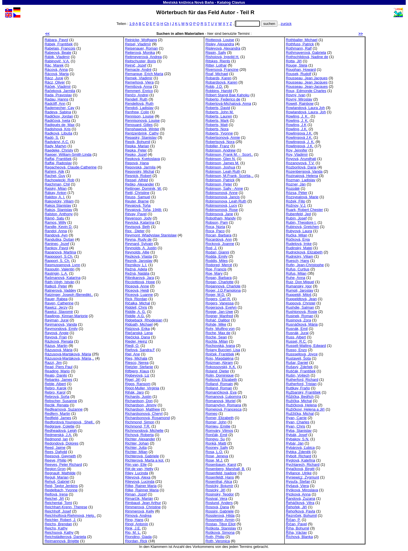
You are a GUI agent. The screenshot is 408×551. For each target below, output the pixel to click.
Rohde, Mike (215, 324)
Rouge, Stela (296, 65)
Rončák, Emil (216, 435)
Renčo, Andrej (136, 95)
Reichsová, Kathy (58, 532)
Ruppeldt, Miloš (298, 294)
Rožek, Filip (295, 201)
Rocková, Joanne (219, 244)
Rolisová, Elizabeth (221, 379)
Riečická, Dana (137, 337)
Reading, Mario (57, 371)
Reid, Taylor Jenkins (61, 486)
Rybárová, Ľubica (300, 447)
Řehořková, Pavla (300, 511)
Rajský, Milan (55, 188)
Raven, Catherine (58, 303)
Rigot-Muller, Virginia (142, 388)
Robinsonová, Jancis (222, 197)
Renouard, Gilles (139, 125)
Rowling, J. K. (297, 120)
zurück (286, 24)
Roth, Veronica (217, 541)
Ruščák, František (301, 371)
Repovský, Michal (139, 171)
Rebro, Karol (54, 392)
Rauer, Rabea (55, 299)
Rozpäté (293, 188)
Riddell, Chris (136, 307)
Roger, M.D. (215, 294)
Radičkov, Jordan (58, 116)
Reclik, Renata (56, 405)
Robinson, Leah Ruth (222, 171)
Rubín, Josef (296, 218)
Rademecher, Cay (59, 108)
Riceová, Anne (137, 286)
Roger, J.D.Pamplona (223, 290)
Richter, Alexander (140, 439)
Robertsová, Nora (220, 142)
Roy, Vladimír (297, 154)
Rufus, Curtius (297, 269)
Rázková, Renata (58, 341)
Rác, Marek (53, 65)
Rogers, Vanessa (219, 303)
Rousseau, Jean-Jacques (307, 86)
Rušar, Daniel (297, 362)
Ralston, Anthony (58, 214)
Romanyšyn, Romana (223, 405)
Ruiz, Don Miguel (300, 282)
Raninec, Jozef (56, 244)
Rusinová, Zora (298, 320)
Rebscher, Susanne (60, 401)
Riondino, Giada (138, 537)
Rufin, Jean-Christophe (305, 265)
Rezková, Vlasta (138, 256)
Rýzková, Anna (298, 494)
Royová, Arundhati (301, 159)
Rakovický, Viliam (58, 201)
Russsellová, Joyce (302, 354)
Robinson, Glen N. (220, 159)
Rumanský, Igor (299, 286)
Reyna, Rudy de (138, 239)
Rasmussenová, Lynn (62, 265)
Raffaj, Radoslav (58, 163)
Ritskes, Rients (217, 61)
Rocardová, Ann (218, 239)
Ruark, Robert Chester (304, 210)
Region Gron (54, 469)
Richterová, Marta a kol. (144, 460)
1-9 (132, 24)
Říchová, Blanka (299, 537)
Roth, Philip (214, 537)
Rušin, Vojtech (298, 375)
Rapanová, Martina (60, 252)
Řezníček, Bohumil (301, 515)
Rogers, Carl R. (218, 299)
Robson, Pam (216, 222)
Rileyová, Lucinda (139, 481)
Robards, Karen (218, 78)
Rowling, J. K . (298, 116)
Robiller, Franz (217, 146)
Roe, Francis (215, 269)
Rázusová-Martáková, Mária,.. (69, 358)
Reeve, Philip (55, 460)
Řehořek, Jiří (296, 507)
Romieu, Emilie (217, 426)
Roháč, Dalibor (217, 320)
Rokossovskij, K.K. (220, 367)
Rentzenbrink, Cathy (142, 133)
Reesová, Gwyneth (60, 456)
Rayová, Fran (55, 337)
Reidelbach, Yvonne (60, 490)
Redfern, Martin (57, 413)
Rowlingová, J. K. (300, 142)
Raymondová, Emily (61, 328)
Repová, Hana (137, 163)
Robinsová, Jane (219, 214)
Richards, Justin (138, 396)
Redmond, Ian (56, 439)
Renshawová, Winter (142, 129)
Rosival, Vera (216, 498)
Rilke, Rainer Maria (140, 486)
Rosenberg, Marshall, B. (225, 469)
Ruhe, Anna (295, 278)
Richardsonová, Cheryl (144, 413)
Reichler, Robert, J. (60, 520)
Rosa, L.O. (214, 452)
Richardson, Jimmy (140, 405)
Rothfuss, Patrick (300, 44)
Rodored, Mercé (218, 265)
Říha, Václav (296, 532)
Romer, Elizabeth (219, 418)
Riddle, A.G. (135, 316)
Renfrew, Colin (137, 112)
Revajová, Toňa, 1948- (143, 210)
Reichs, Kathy (55, 528)
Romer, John (215, 422)
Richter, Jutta (136, 447)
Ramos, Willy (55, 222)
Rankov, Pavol (56, 248)
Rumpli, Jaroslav (299, 290)
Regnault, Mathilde (59, 473)
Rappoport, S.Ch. (58, 256)
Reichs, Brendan (58, 524)
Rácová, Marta (56, 74)
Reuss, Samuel (137, 197)
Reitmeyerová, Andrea (143, 57)
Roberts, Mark (217, 120)
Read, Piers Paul (58, 367)
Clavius (238, 2)
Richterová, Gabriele (142, 456)
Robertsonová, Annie (222, 137)
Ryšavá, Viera (297, 486)
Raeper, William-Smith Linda (67, 154)
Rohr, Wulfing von (220, 328)
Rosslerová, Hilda (220, 515)
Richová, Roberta (139, 435)
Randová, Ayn (55, 235)
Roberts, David (217, 108)
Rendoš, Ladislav (139, 108)
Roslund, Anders (219, 503)
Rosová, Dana (217, 507)
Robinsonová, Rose (221, 210)
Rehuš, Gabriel (56, 481)
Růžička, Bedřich (300, 396)
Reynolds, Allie (137, 252)
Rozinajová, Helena (302, 176)
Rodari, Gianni (217, 252)
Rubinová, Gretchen (302, 227)
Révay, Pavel (135, 214)
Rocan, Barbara (218, 235)
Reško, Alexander (139, 184)
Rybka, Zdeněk (298, 452)
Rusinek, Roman (299, 316)
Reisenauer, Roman (141, 48)
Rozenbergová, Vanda (304, 171)
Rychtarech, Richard (303, 464)
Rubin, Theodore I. (301, 222)
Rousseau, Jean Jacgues (307, 78)
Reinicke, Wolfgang (141, 40)
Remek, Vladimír (138, 78)
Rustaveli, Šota (298, 358)
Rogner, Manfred (219, 316)
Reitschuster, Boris (140, 61)
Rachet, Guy (54, 176)
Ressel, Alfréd (136, 180)
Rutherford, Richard (302, 379)
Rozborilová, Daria (301, 167)
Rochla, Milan (216, 341)
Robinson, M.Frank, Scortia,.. (229, 176)
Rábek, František (58, 44)
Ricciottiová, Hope (140, 282)
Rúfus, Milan (296, 273)
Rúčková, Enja (298, 239)
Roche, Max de (217, 333)
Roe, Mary (213, 273)
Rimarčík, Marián (139, 498)
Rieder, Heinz (136, 341)
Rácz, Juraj (53, 78)
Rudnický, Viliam (299, 256)
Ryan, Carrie (296, 418)
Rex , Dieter (134, 231)
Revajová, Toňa (137, 205)
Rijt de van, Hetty (139, 469)
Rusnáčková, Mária (302, 324)
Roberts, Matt (216, 125)
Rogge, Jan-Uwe (219, 311)
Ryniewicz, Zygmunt (302, 477)
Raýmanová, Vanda (60, 324)
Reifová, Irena (56, 494)
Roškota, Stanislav (220, 528)
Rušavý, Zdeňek (299, 367)
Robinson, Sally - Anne (224, 188)
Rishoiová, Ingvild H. (222, 57)
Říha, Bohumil (297, 528)
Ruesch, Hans (297, 261)
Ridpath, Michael (139, 324)
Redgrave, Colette (59, 426)
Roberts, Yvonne (219, 133)
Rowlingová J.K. (299, 137)
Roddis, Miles (216, 261)
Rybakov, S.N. (297, 439)
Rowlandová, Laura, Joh (306, 112)
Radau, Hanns (56, 99)
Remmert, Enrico (139, 91)
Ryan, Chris (295, 426)
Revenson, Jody (138, 218)
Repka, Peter (136, 150)
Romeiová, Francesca (223, 409)
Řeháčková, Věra (300, 503)
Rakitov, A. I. (54, 197)
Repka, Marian (137, 146)
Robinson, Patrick (220, 180)
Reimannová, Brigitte (61, 541)
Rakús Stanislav (57, 205)
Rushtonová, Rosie (301, 311)
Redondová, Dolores (61, 443)
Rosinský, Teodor (219, 494)
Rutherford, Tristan (301, 384)
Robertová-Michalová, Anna (228, 103)
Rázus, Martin (55, 345)
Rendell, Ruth (136, 99)
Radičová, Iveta (57, 120)
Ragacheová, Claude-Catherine (70, 167)
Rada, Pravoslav (58, 95)
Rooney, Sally (216, 447)
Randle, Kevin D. (58, 227)
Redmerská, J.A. (58, 435)
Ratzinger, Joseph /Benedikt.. (68, 294)
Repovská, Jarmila (140, 167)
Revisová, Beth (137, 227)
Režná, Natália (137, 273)
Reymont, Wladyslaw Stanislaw (151, 235)
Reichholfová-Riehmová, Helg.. (70, 515)
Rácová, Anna (56, 69)
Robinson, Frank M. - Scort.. (229, 154)
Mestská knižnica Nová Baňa (188, 2)
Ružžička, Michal (300, 413)
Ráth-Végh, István (59, 282)
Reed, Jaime (54, 447)
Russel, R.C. (296, 341)
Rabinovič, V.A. (56, 61)
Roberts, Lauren (218, 116)
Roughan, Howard (301, 69)
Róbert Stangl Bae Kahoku (227, 95)
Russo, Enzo (296, 350)
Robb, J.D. (214, 86)
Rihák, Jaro (134, 392)
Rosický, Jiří (215, 490)
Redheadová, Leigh (60, 430)
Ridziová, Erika (137, 328)
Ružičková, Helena (301, 405)
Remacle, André (138, 69)
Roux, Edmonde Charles (306, 91)
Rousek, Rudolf (298, 74)
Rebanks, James (58, 379)
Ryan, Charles (297, 422)
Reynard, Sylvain (139, 244)
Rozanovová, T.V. (300, 163)
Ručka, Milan (296, 235)
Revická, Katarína (139, 222)
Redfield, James (57, 418)
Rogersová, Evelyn (221, 307)
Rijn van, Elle (136, 464)
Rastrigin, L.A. (56, 273)
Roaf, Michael (216, 74)
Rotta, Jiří (294, 61)
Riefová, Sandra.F (140, 350)
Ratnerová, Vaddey (60, 290)
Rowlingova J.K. (299, 133)
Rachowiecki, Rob (59, 180)
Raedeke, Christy (58, 150)
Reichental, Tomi (58, 503)
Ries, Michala (136, 358)
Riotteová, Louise (219, 40)
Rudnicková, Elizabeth (304, 252)
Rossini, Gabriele (219, 511)
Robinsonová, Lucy (221, 205)
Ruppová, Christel (300, 303)
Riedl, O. (132, 345)
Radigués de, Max (59, 125)
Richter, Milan (136, 452)
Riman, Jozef (136, 494)
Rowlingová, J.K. (300, 146)
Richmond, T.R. (137, 426)
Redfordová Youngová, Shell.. (69, 422)
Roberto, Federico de (222, 99)
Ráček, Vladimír (57, 86)
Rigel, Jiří (133, 379)
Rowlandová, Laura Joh (305, 108)
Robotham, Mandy (220, 218)
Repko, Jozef (136, 154)
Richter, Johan (137, 443)
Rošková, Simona (220, 532)
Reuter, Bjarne (137, 201)
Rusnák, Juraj (297, 333)
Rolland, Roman (218, 388)
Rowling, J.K (296, 125)
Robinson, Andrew (220, 150)
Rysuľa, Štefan (298, 481)
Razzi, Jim (52, 362)
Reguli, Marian (56, 477)
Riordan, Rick (136, 541)
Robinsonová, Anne (221, 193)
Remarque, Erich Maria (144, 74)
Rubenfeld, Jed (298, 214)
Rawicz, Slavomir (58, 311)
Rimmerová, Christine (143, 507)
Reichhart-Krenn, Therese (65, 507)
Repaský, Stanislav (140, 137)
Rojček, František (219, 354)
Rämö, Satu (54, 218)
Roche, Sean (216, 337)
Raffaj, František (57, 159)
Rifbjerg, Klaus (137, 371)
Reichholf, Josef (57, 511)
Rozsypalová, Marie (302, 197)
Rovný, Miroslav (299, 99)
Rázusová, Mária (58, 350)
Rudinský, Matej (299, 248)
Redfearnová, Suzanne (63, 409)
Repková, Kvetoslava (142, 159)
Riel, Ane (132, 354)
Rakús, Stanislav (58, 210)
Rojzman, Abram (219, 362)
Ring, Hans (134, 520)
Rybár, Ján (295, 443)
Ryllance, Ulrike (299, 473)
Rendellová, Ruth (139, 103)
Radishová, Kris (57, 129)
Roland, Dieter (217, 371)
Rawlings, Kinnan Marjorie (66, 316)
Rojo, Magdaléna (219, 358)
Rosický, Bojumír (219, 486)
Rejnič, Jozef (135, 65)
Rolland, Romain (219, 384)
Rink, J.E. (133, 528)
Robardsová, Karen (221, 82)
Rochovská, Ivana (220, 345)
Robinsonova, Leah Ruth (225, 201)
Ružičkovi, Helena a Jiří (305, 409)
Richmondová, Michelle (144, 430)
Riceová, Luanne (139, 294)
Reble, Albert (55, 384)
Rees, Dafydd (55, 452)
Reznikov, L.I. (136, 265)
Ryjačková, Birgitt (300, 469)
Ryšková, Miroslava (302, 490)
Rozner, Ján (296, 184)
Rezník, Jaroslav (138, 261)
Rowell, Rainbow (300, 103)
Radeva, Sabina (57, 112)
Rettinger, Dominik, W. (143, 188)
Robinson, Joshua (220, 167)
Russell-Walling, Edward (306, 345)
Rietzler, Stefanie (139, 367)
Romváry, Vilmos (219, 430)
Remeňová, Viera (139, 82)
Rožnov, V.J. (296, 205)
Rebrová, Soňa (56, 396)
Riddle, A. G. (135, 311)
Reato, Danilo (55, 375)
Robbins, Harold (218, 91)
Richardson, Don (139, 401)
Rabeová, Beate (57, 52)
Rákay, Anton (55, 193)
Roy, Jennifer (296, 150)
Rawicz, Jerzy (55, 307)
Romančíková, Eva (221, 392)
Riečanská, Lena (139, 333)
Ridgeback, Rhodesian (143, 320)
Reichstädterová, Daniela (65, 537)
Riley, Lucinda (136, 473)
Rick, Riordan (136, 299)
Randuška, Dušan (59, 239)
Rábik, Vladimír (57, 57)
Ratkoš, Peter (55, 286)
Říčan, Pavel (296, 524)
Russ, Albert (296, 337)
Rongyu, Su (215, 439)
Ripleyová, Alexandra (222, 48)
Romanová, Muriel (220, 401)
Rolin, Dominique (219, 375)
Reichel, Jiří (54, 498)
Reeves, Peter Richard (63, 464)
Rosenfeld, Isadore (221, 473)
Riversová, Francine (222, 69)
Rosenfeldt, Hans (219, 477)
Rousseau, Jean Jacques (307, 82)
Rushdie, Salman (300, 307)
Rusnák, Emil (297, 328)
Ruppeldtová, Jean (301, 299)
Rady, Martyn (55, 146)
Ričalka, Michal (137, 303)
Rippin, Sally (215, 52)
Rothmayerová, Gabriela (306, 52)
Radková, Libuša (58, 133)
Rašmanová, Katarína (62, 278)
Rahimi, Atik (54, 171)
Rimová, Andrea (138, 515)
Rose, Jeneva (216, 456)
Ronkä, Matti (215, 443)
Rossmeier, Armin (220, 520)
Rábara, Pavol (56, 40)
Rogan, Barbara (218, 278)
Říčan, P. (293, 520)
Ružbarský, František (303, 392)
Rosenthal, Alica (218, 481)
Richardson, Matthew (142, 409)
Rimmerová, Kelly (139, 511)
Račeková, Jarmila (59, 91)
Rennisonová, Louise (142, 120)
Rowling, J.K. (297, 129)
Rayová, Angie (56, 333)
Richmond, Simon (139, 422)
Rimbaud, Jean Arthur (143, 503)
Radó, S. (51, 137)
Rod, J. (211, 248)
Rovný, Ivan (295, 95)
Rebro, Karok (55, 388)
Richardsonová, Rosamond (147, 418)
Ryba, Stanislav (299, 430)
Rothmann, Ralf (299, 48)
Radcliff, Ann (54, 103)
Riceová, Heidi (137, 290)
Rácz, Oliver (54, 82)
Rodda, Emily (216, 256)
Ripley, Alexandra (219, 44)
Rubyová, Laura (299, 231)
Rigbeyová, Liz (137, 375)
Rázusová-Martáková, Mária (67, 354)
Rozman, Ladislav (300, 180)
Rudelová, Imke (299, 244)
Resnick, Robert (138, 176)
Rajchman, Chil (57, 184)
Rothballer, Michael (302, 40)
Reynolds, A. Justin (141, 248)
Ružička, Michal (299, 401)
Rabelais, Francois (59, 48)
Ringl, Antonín (136, 524)
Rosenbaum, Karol (220, 464)
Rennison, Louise (139, 116)
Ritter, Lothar (216, 65)
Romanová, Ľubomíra (223, 396)
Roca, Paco (215, 231)
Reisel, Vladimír (138, 44)
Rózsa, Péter (296, 193)
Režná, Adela (136, 269)
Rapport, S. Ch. (57, 261)
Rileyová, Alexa (137, 477)
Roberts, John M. (219, 112)
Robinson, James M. (222, 163)
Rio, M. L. (133, 532)
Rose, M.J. (214, 460)
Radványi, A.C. (56, 142)
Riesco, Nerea (136, 362)
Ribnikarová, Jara (139, 278)
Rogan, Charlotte (219, 282)
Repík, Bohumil (137, 142)
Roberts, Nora (217, 129)
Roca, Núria (215, 227)
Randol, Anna (55, 231)
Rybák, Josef (296, 435)
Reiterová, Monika (140, 52)
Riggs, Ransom (137, 384)
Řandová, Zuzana (300, 498)
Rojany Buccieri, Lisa (222, 350)
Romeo (211, 413)
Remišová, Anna (138, 86)
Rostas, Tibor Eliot (220, 524)
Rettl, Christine (137, 193)
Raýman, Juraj (56, 320)
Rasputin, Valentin (59, 269)
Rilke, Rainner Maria (142, 490)
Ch (166, 24)
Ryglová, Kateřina (300, 460)
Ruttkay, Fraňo (298, 388)
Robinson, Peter (218, 184)
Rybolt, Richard (298, 456)
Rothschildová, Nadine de (307, 57)
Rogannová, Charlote (223, 286)
